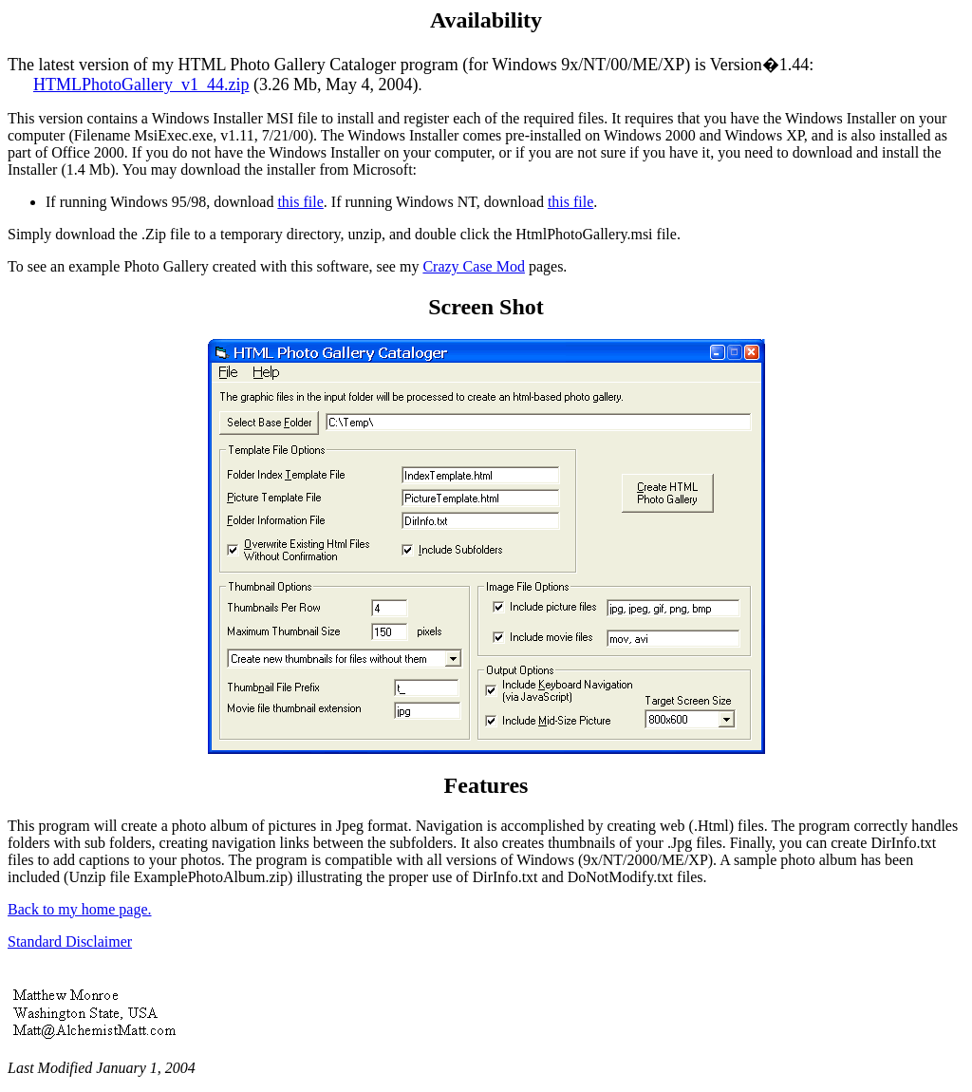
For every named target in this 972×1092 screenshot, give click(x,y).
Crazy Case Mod (473, 266)
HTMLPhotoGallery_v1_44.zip (141, 84)
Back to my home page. (80, 909)
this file (300, 202)
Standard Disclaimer (70, 941)
